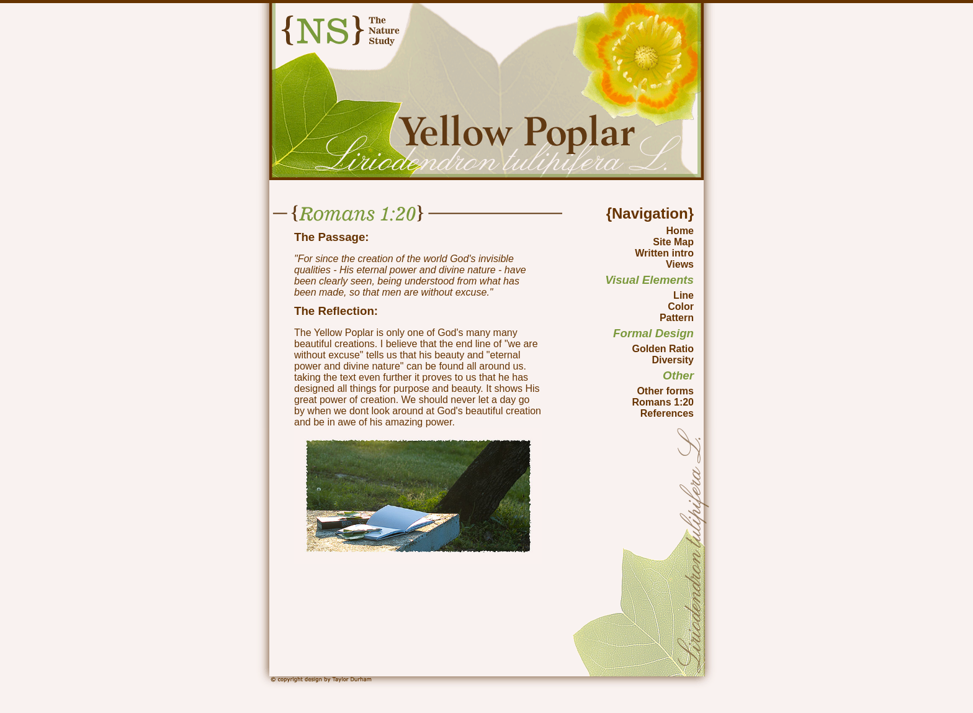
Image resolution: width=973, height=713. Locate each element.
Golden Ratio (663, 348)
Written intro (664, 253)
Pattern (677, 317)
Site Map (673, 242)
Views (680, 264)
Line (683, 295)
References (667, 413)
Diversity (673, 360)
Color (681, 306)
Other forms (665, 391)
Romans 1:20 (663, 402)
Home (680, 230)
